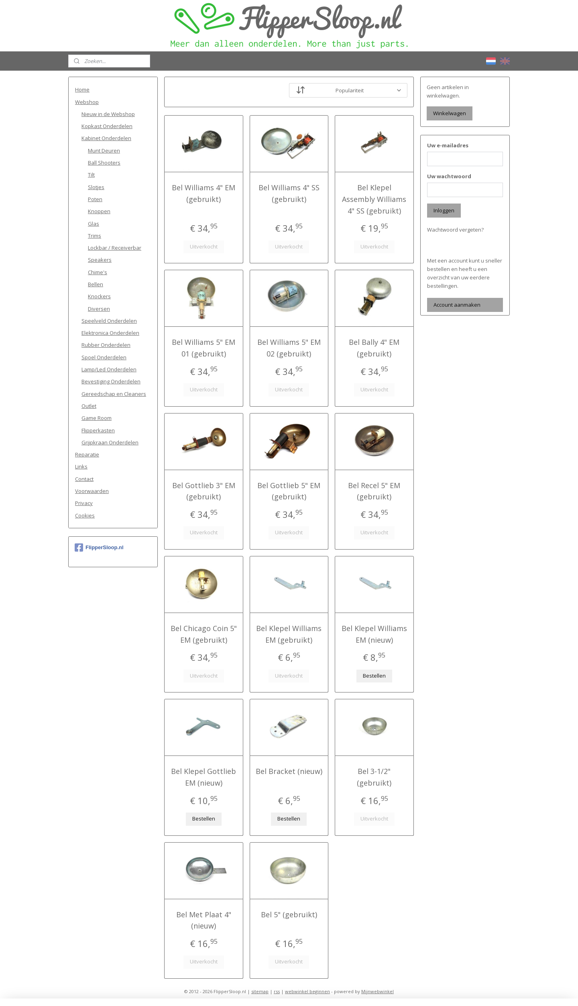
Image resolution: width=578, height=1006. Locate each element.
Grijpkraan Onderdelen (109, 442)
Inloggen (444, 210)
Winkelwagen (449, 113)
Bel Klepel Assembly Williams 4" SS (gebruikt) (374, 199)
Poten (95, 199)
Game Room (96, 418)
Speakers (100, 259)
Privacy (84, 503)
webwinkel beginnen (307, 991)
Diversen (99, 308)
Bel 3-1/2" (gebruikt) (374, 777)
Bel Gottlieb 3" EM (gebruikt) (203, 491)
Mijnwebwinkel (377, 991)
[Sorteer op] (348, 90)
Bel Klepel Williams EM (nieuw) (374, 634)
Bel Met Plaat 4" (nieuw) (203, 920)
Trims (94, 235)
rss (277, 991)
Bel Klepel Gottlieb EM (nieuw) (203, 777)
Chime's (97, 272)
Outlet (88, 405)
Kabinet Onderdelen (106, 138)
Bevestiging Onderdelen (110, 381)
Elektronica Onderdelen (110, 332)
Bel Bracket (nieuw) (289, 771)
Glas (93, 223)
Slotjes (96, 187)
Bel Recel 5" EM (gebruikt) (374, 491)
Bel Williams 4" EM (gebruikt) (203, 193)
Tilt (91, 174)
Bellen (95, 284)
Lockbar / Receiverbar (114, 247)
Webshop (87, 102)
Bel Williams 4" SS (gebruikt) (289, 193)
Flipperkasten (98, 430)
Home (82, 89)
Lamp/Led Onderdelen (108, 369)
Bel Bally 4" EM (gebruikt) (374, 347)
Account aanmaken (457, 304)
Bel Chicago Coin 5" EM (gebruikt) (204, 634)
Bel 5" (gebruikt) (289, 914)
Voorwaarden (92, 491)
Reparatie (87, 454)
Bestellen (374, 675)
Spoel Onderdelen (103, 357)
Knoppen (99, 211)
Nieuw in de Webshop (108, 114)
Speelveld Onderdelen (109, 320)
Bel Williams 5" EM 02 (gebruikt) (289, 347)
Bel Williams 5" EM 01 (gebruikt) (203, 347)
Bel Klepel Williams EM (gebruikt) (289, 634)
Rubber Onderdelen (105, 344)
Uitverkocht (204, 246)
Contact (84, 479)
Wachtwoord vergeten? (455, 229)
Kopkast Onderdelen (106, 126)
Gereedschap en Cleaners (113, 393)
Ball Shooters (104, 162)
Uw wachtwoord (449, 176)
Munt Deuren (104, 150)
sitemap (260, 991)
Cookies (85, 515)
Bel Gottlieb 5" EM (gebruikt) (288, 491)
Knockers (99, 296)
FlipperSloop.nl (99, 547)
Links (81, 466)
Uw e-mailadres (447, 145)
